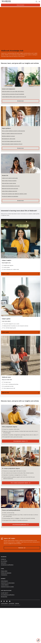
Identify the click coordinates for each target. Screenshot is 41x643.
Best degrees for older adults (8, 138)
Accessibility (11, 603)
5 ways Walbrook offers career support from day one (14, 96)
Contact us (3, 559)
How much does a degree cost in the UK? (11, 141)
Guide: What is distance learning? (9, 191)
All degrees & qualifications (7, 564)
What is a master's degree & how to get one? (12, 133)
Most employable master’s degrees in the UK (12, 144)
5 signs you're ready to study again (10, 178)
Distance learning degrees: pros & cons (11, 185)
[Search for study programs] (37, 1)
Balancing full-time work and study (10, 188)
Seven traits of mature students (9, 180)
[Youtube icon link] (9, 601)
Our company (4, 561)
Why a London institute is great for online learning (13, 130)
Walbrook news (20, 392)
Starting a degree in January (8, 136)
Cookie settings (4, 603)
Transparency (4, 574)
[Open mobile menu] (39, 1)
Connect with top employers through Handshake (13, 94)
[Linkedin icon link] (1, 601)
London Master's (4, 584)
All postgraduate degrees (20, 441)
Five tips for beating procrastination (10, 196)
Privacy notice (4, 571)
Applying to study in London (7, 586)
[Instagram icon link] (6, 601)
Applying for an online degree (7, 582)
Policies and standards (6, 572)
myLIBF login (4, 592)
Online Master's (4, 581)
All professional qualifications (20, 524)
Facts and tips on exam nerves (9, 183)
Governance (3, 562)
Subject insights (20, 273)
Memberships (4, 596)
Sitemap (17, 603)
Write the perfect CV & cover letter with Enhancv (13, 91)
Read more (21, 547)
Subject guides (20, 332)
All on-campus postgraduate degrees (20, 482)
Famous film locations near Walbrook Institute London (14, 193)
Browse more (20, 101)
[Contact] (38, 640)
